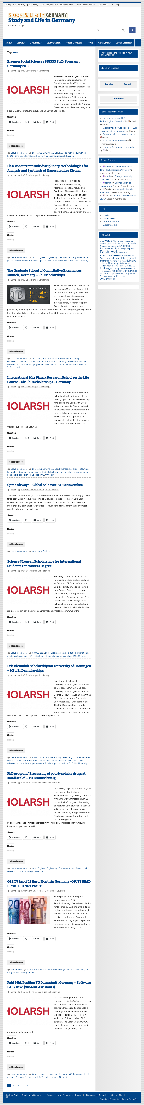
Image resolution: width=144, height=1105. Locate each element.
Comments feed (111, 221)
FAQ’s (90, 43)
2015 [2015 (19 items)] (114, 241)
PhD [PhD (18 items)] (123, 265)
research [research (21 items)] (117, 270)
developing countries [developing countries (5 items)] (108, 244)
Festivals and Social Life (32, 490)
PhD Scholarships (29, 71)
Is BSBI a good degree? (114, 140)
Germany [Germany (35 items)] (117, 255)
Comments (118, 98)
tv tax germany (27, 972)
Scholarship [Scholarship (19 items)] (130, 270)
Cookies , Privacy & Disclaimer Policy (57, 5)
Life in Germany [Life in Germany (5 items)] (125, 263)
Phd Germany (59, 361)
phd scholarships (71, 472)
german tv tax (69, 969)
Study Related (53, 43)
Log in (106, 215)
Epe (56, 153)
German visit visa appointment (117, 134)
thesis (66, 260)
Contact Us (103, 5)
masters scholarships (17, 656)
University (83, 260)
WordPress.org (110, 225)
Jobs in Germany (74, 43)
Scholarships (44, 71)
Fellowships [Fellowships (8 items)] (105, 255)
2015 (39, 153)
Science (70, 156)
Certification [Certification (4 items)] (121, 241)
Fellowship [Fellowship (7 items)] (122, 253)
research (61, 156)
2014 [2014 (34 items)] (107, 241)
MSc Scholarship (29, 571)
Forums (20, 43)
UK (76, 260)
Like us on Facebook (110, 68)
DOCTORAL (48, 153)
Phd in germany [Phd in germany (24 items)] (109, 268)
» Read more (16, 146)
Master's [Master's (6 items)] (103, 266)
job (8, 260)
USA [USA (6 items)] (114, 279)
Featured (63, 257)
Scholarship (36, 260)
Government (69, 868)
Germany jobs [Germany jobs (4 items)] (129, 256)
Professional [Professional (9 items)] (105, 271)
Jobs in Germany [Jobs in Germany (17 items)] (109, 263)
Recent (127, 84)
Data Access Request (86, 5)
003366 (35, 653)
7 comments (16, 969)
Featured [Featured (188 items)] (108, 251)
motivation (16, 260)
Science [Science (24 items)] (105, 276)
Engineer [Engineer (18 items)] (124, 245)
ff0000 (10, 156)
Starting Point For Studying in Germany (21, 5)
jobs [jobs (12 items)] (133, 260)
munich (44, 361)
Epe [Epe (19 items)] (117, 248)
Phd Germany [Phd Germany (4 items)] (132, 266)
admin (13, 71)
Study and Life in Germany (41, 20)
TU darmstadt (31, 1077)
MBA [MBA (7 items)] (109, 266)
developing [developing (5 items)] (130, 241)
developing (55, 757)
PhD (38, 156)
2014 (34, 153)
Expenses (54, 358)
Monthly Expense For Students (51, 891)
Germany (18, 156)
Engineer (41, 257)
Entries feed (109, 218)
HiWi (70, 1074)
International (29, 156)
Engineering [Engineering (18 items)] (107, 248)
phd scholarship (74, 361)
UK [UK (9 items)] (123, 276)
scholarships (48, 260)
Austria (35, 969)
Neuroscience (34, 472)
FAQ (61, 153)
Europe (46, 358)
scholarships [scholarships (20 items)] (107, 273)
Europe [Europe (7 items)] (123, 249)
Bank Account (46, 969)
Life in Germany (124, 43)
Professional (81, 868)
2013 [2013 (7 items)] (102, 241)
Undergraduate (51, 1077)
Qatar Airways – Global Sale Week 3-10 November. (45, 485)
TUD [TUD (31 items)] (119, 276)
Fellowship (69, 153)
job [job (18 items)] (129, 260)
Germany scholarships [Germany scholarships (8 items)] (110, 258)
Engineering (52, 257)
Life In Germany (52, 490)
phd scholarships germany (32, 364)
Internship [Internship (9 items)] (104, 261)
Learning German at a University (118, 147)
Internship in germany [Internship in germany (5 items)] (118, 261)
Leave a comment (19, 153)
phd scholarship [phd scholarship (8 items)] (127, 268)
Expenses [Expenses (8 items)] (131, 249)
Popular (109, 84)
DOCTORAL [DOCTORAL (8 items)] (122, 243)
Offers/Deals (104, 43)
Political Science (48, 156)
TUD (72, 260)
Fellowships (80, 153)
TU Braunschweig (24, 871)
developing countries (71, 757)
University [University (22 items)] (106, 278)
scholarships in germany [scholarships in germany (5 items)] (125, 274)
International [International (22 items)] (128, 258)
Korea (29, 760)
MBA (30, 656)
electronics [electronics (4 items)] (115, 246)
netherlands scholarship (62, 760)
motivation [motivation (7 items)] (116, 266)
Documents (35, 43)
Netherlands (44, 760)
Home (9, 43)
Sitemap (115, 5)
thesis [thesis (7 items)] (112, 277)
